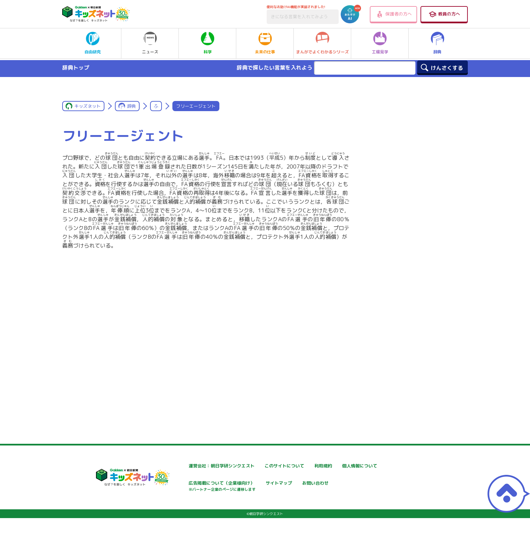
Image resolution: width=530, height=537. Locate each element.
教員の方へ (444, 14)
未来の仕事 (265, 43)
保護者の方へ (394, 14)
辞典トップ (75, 67)
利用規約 (335, 466)
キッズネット (87, 106)
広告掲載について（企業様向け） (280, 487)
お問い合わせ (178, 507)
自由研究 (93, 43)
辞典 (437, 43)
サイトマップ (340, 484)
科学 (207, 43)
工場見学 (380, 43)
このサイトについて (266, 466)
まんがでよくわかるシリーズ (322, 43)
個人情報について (183, 484)
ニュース (150, 43)
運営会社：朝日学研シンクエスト (199, 466)
